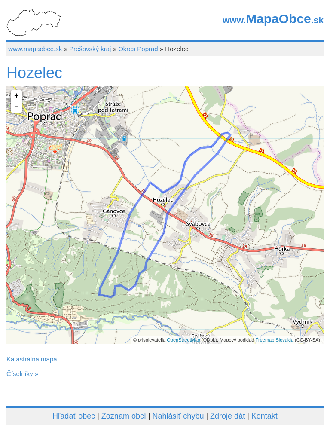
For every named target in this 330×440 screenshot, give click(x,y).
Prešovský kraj (90, 48)
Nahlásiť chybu (178, 416)
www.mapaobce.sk (35, 48)
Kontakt (264, 416)
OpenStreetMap (183, 339)
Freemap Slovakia (274, 339)
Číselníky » (22, 373)
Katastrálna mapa (31, 359)
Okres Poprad (138, 48)
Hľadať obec (73, 416)
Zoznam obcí (123, 416)
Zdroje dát (227, 416)
